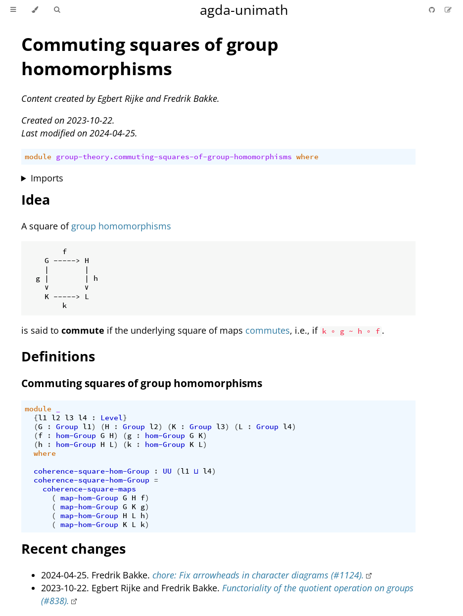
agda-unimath (244, 9)
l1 (42, 417)
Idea (35, 199)
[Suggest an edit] (448, 9)
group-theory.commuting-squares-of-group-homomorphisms (174, 156)
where (307, 156)
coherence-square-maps (89, 488)
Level (111, 417)
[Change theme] (35, 10)
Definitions (58, 356)
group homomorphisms (121, 226)
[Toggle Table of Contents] (13, 10)
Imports (47, 178)
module (38, 156)
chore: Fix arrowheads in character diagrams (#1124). (258, 575)
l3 (69, 417)
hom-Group (76, 435)
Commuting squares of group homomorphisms (149, 56)
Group (67, 426)
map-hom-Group (89, 497)
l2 (55, 417)
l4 (82, 417)
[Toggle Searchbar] (57, 10)
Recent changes (73, 548)
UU (167, 471)
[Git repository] (433, 9)
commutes (267, 330)
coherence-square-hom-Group (91, 471)
